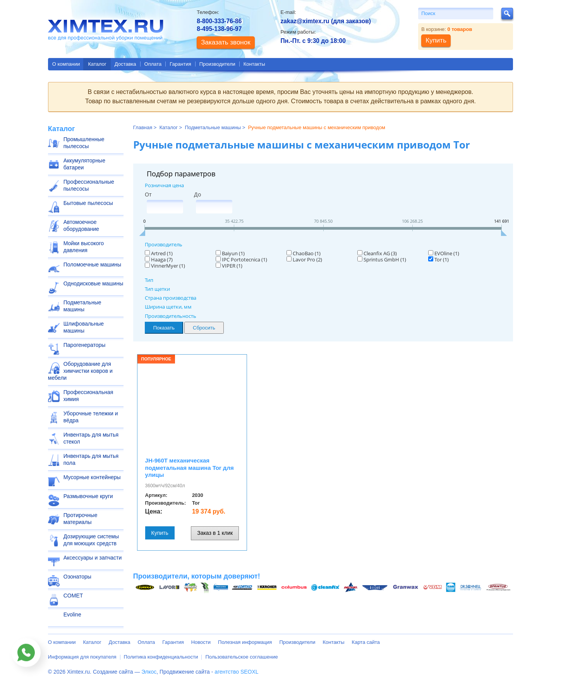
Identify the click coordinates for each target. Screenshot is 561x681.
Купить (159, 533)
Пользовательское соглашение (241, 657)
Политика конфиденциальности (161, 657)
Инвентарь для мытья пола (90, 459)
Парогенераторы (84, 345)
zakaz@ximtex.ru (304, 21)
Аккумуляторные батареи (84, 164)
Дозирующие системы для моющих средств (91, 539)
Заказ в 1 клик (215, 533)
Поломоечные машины (92, 264)
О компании (66, 64)
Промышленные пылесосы (84, 142)
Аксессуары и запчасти (92, 558)
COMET (73, 595)
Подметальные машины (82, 305)
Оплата (153, 64)
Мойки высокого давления (83, 246)
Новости (201, 642)
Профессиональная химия (88, 395)
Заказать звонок (225, 42)
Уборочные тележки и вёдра (90, 416)
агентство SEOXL (236, 672)
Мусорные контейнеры (92, 477)
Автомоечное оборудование (81, 225)
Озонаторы (77, 576)
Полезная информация (245, 642)
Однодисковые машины (93, 283)
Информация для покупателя (82, 657)
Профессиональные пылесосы (88, 185)
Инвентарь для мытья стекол (90, 438)
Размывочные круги (88, 496)
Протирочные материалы (80, 518)
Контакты (254, 64)
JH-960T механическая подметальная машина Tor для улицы (189, 467)
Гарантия (180, 64)
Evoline (72, 614)
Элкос (148, 672)
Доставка (125, 64)
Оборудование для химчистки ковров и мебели (80, 371)
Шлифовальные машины (83, 327)
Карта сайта (366, 642)
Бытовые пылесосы (88, 203)
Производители (217, 64)
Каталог (97, 64)
